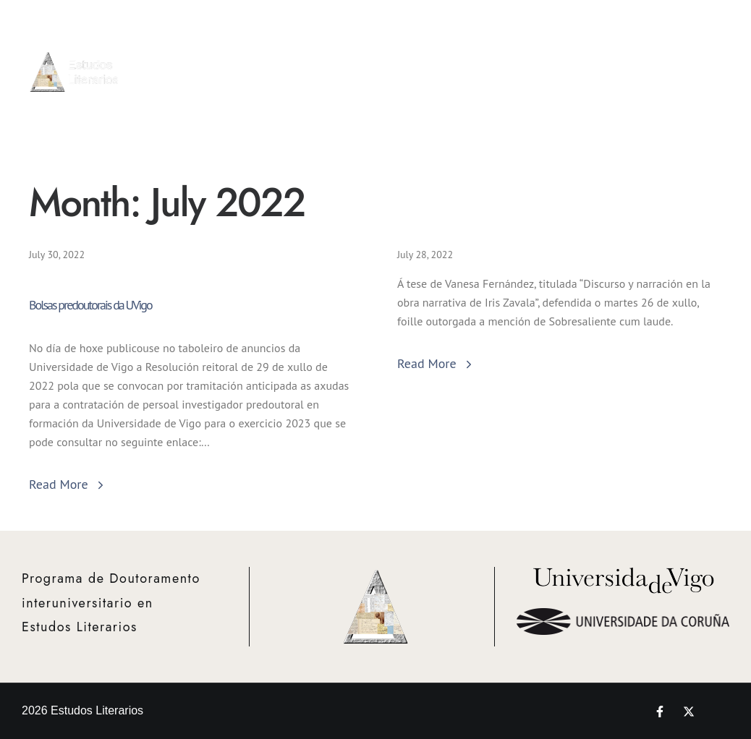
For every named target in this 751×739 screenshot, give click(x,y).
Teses (667, 63)
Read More (68, 485)
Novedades (712, 63)
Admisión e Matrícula (450, 54)
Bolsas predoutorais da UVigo (90, 305)
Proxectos (624, 63)
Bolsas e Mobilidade (567, 63)
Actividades (509, 63)
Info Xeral (391, 63)
